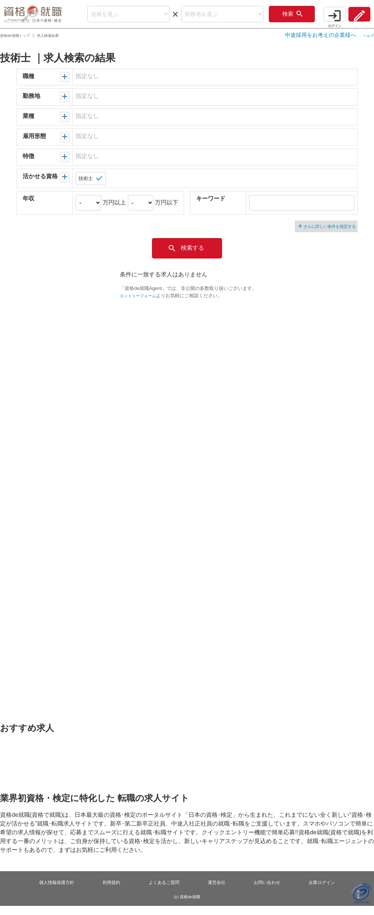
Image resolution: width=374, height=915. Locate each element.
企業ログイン (327, 891)
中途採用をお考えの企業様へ (315, 43)
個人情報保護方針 (52, 891)
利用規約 (108, 891)
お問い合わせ (270, 891)
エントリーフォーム (141, 304)
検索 (278, 18)
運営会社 (218, 891)
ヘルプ (366, 43)
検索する (186, 257)
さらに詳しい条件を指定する (324, 235)
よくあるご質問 (163, 891)
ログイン (323, 18)
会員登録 (355, 18)
